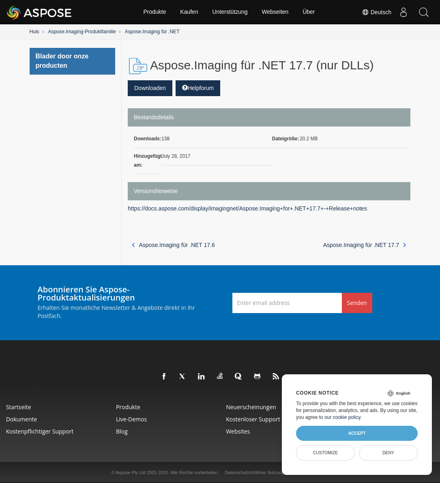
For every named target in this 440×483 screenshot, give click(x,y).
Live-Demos (131, 419)
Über (309, 12)
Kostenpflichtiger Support (40, 431)
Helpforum (198, 88)
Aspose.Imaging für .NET (151, 31)
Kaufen (189, 12)
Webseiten (275, 12)
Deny (388, 452)
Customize (325, 452)
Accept (356, 433)
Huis (34, 31)
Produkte (154, 12)
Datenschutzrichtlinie (245, 472)
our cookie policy (342, 417)
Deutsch (376, 12)
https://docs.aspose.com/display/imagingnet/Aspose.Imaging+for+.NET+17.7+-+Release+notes (247, 208)
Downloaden (150, 88)
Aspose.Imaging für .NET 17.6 (173, 245)
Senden (357, 303)
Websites (238, 431)
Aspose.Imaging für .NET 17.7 (364, 245)
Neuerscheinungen (251, 407)
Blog (122, 431)
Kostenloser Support (253, 419)
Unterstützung (229, 12)
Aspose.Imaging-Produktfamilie (81, 31)
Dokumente (21, 419)
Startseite (18, 407)
